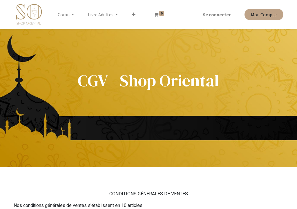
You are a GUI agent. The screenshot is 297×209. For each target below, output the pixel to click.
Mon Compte (264, 14)
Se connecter (217, 14)
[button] (133, 14)
